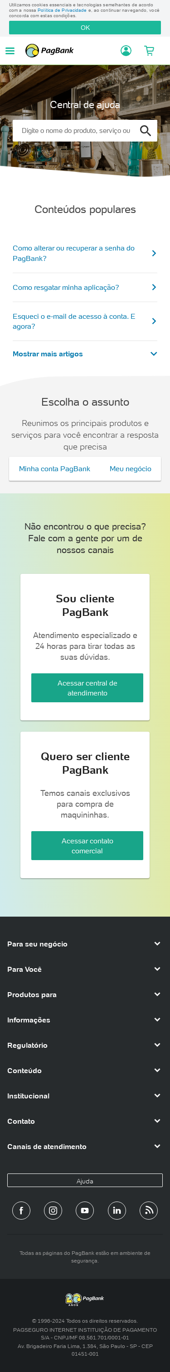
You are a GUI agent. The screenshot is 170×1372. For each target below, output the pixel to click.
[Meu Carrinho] (149, 50)
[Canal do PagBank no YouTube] (84, 1210)
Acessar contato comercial (87, 845)
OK (85, 28)
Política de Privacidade (62, 10)
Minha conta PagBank (54, 468)
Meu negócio (130, 468)
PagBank (70, 50)
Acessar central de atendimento (87, 687)
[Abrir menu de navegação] (10, 51)
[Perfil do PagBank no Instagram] (53, 1210)
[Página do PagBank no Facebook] (21, 1210)
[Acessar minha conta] (123, 50)
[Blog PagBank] (148, 1210)
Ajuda (85, 1181)
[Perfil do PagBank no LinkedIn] (117, 1210)
